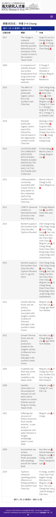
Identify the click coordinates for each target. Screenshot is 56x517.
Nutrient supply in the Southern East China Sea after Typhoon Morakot (29, 228)
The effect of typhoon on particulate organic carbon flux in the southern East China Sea (27, 96)
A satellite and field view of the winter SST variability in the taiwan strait (28, 374)
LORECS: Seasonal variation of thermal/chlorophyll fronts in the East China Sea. (29, 213)
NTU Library (35, 512)
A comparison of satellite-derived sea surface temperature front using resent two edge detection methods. (29, 73)
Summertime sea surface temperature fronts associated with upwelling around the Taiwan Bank (29, 458)
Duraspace (38, 510)
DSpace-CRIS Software (13, 510)
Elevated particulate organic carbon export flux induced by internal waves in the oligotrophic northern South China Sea (28, 132)
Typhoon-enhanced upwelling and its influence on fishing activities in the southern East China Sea (29, 480)
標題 (23, 32)
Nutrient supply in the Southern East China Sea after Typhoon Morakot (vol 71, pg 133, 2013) (29, 269)
